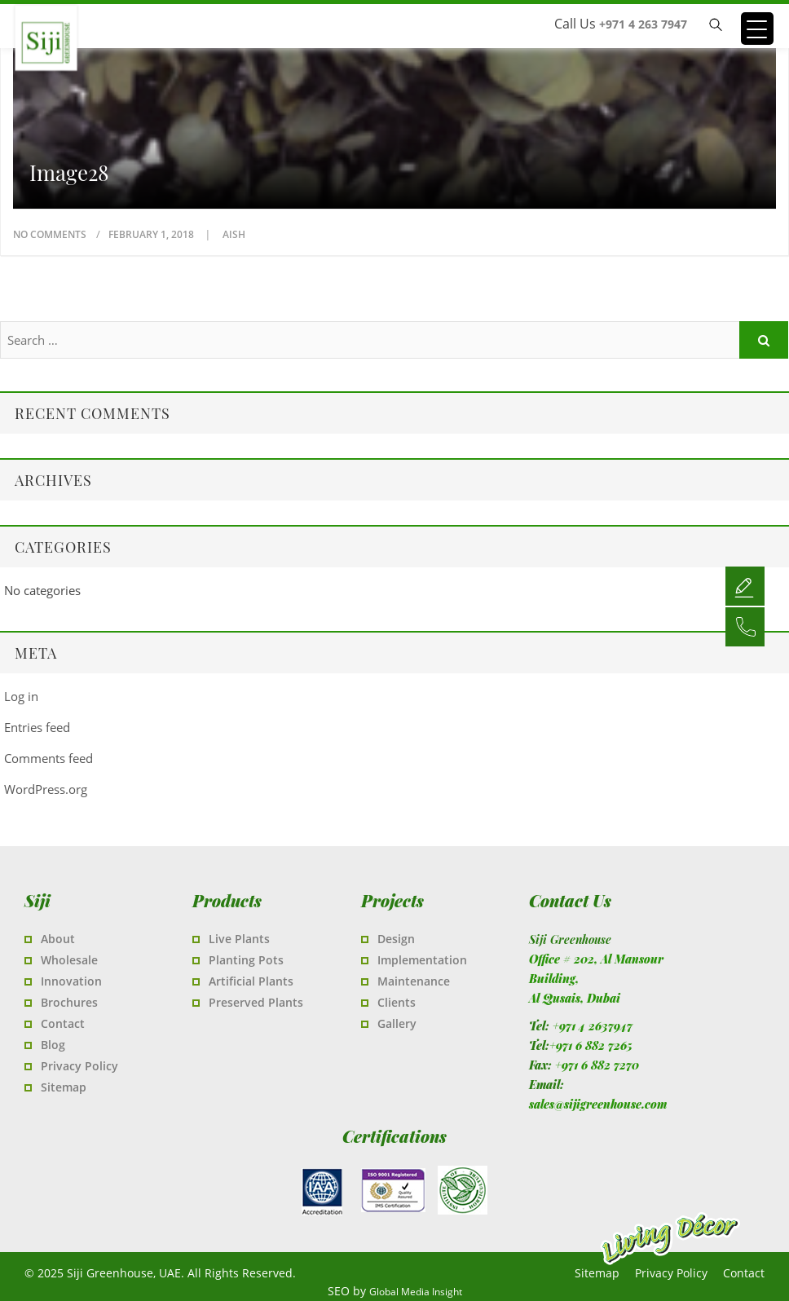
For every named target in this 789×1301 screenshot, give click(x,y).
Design (396, 938)
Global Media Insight (415, 1292)
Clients (396, 1002)
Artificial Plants (251, 981)
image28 (69, 173)
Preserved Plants (256, 1002)
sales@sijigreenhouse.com (598, 1104)
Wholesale (69, 960)
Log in (21, 696)
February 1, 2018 (152, 234)
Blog (53, 1044)
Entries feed (37, 727)
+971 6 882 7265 (591, 1045)
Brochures (69, 1002)
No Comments (49, 234)
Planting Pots (246, 960)
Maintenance (413, 981)
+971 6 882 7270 (597, 1065)
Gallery (397, 1023)
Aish (234, 234)
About (58, 938)
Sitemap (63, 1087)
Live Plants (239, 938)
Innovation (71, 981)
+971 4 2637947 (593, 1026)
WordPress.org (45, 789)
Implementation (422, 960)
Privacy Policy (79, 1066)
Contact (63, 1023)
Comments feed (48, 758)
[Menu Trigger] (757, 28)
